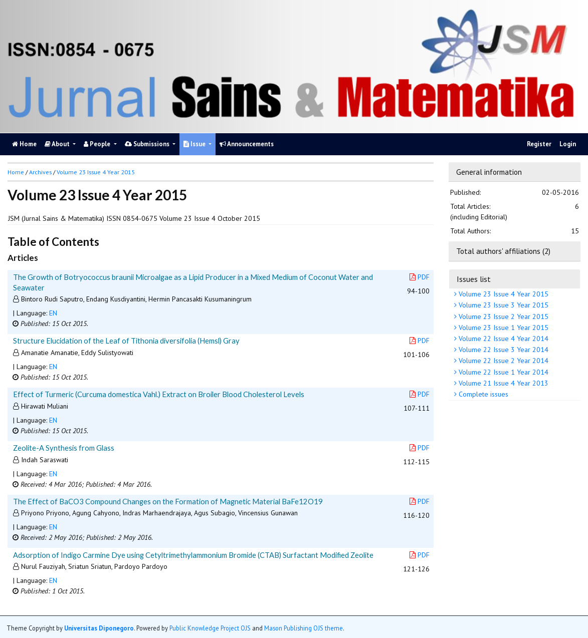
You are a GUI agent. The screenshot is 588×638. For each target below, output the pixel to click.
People (98, 144)
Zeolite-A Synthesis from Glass (63, 447)
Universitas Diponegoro (99, 628)
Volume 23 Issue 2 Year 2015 (502, 316)
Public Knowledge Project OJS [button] (210, 628)
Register (539, 144)
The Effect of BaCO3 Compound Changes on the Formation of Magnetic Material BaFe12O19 (168, 501)
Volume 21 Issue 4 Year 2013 (502, 383)
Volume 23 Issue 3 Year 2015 (502, 304)
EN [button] (53, 312)
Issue (195, 144)
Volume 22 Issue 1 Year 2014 (502, 372)
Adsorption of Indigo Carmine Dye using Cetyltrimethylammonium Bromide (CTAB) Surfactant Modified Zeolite (193, 554)
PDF (420, 276)
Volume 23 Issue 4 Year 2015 (502, 293)
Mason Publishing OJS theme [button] (303, 628)
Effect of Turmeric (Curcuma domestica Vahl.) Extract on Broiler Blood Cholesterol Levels (158, 394)
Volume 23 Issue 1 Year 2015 (502, 327)
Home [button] (16, 172)
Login (567, 144)
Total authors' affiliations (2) (503, 251)
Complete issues (482, 394)
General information (489, 172)
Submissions (148, 144)
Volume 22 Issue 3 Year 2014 (502, 349)
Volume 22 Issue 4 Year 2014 (502, 338)
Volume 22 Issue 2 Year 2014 (502, 360)
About (58, 144)
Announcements (247, 144)
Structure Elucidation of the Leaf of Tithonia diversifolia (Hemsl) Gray (126, 340)
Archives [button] (40, 172)
